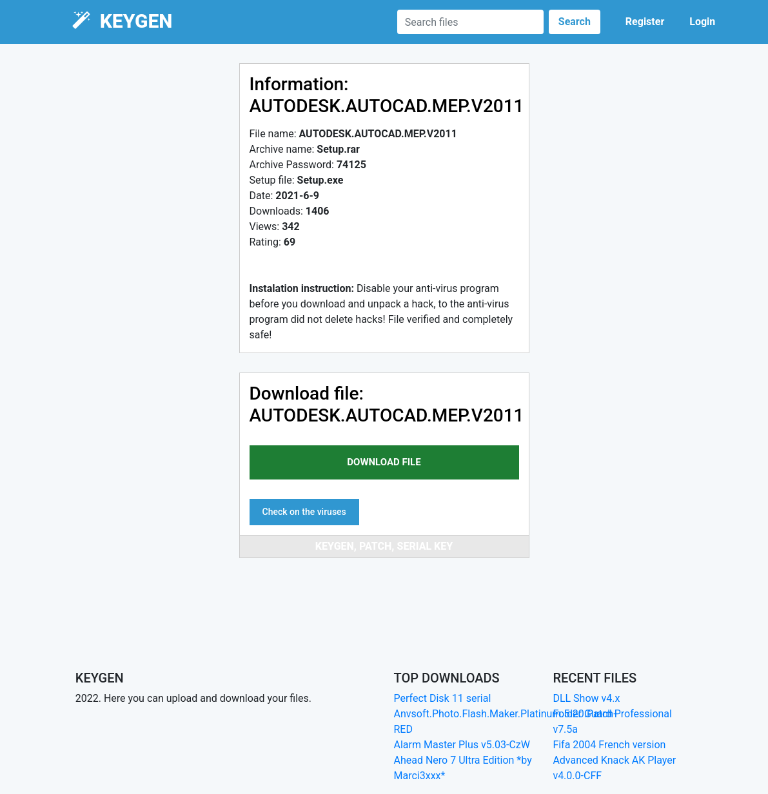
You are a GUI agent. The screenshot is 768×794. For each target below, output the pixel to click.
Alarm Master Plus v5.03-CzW (462, 745)
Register (644, 21)
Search (574, 21)
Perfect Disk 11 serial (442, 698)
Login (702, 21)
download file (383, 462)
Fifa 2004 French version (609, 745)
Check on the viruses (304, 512)
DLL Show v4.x (586, 698)
